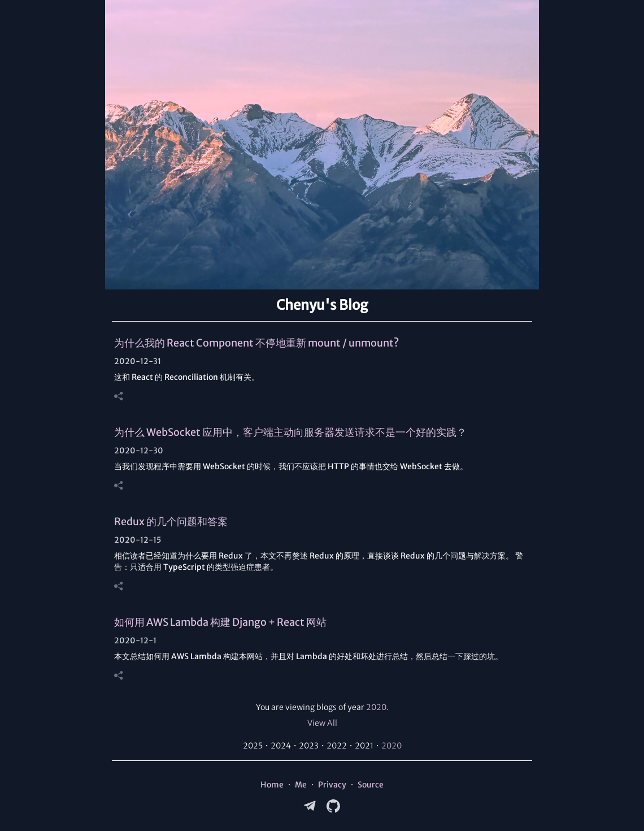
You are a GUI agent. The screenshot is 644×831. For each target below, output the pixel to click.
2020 (376, 707)
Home (272, 785)
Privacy (332, 785)
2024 (281, 746)
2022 (337, 746)
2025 (253, 746)
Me (301, 785)
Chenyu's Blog (322, 305)
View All (322, 723)
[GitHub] (333, 806)
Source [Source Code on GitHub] (371, 785)
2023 (309, 746)
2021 (364, 746)
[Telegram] (310, 806)
